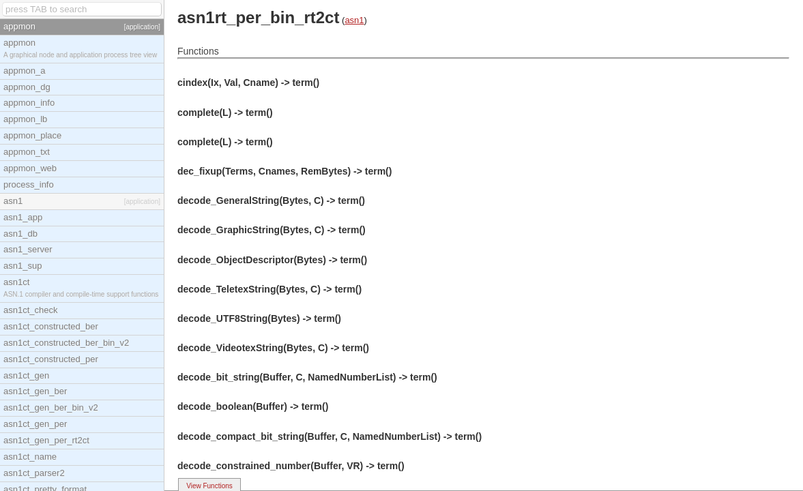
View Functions (209, 486)
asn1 (354, 20)
